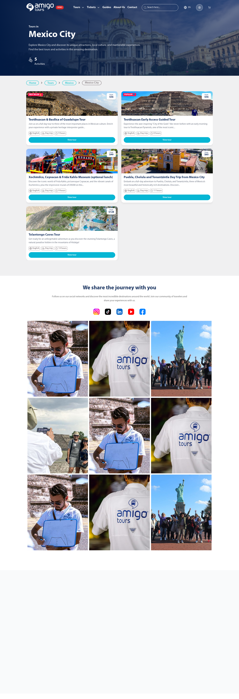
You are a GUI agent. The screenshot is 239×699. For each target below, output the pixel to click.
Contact (132, 7)
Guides (106, 7)
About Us (119, 7)
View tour (72, 140)
